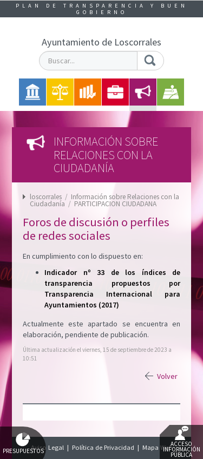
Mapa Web (157, 447)
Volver (167, 376)
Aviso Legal (47, 447)
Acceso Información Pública (181, 442)
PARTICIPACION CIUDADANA (115, 203)
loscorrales (46, 196)
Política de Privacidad (103, 447)
